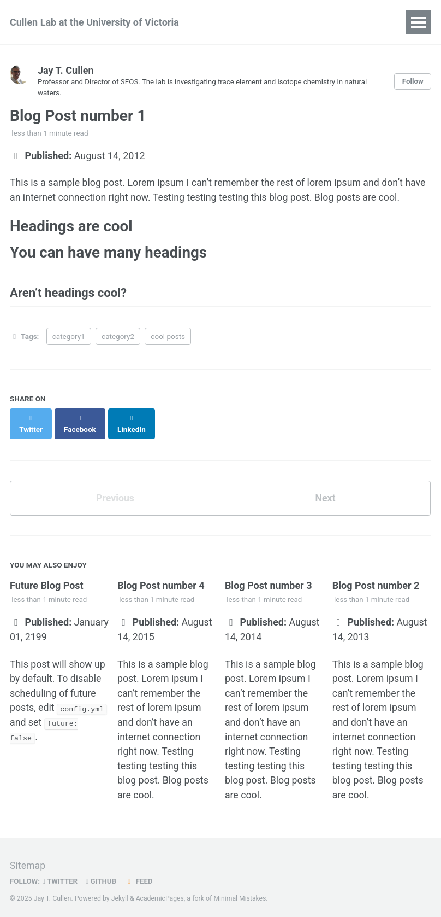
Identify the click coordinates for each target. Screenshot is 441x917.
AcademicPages (160, 892)
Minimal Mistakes (240, 892)
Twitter (61, 875)
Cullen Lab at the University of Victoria (94, 22)
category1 (68, 338)
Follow (413, 81)
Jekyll (120, 892)
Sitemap (28, 860)
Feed (140, 875)
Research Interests (308, 22)
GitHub (102, 875)
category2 (118, 338)
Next (325, 489)
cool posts (168, 338)
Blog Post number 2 (376, 576)
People (233, 22)
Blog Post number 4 (161, 576)
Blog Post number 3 (268, 576)
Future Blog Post (47, 576)
